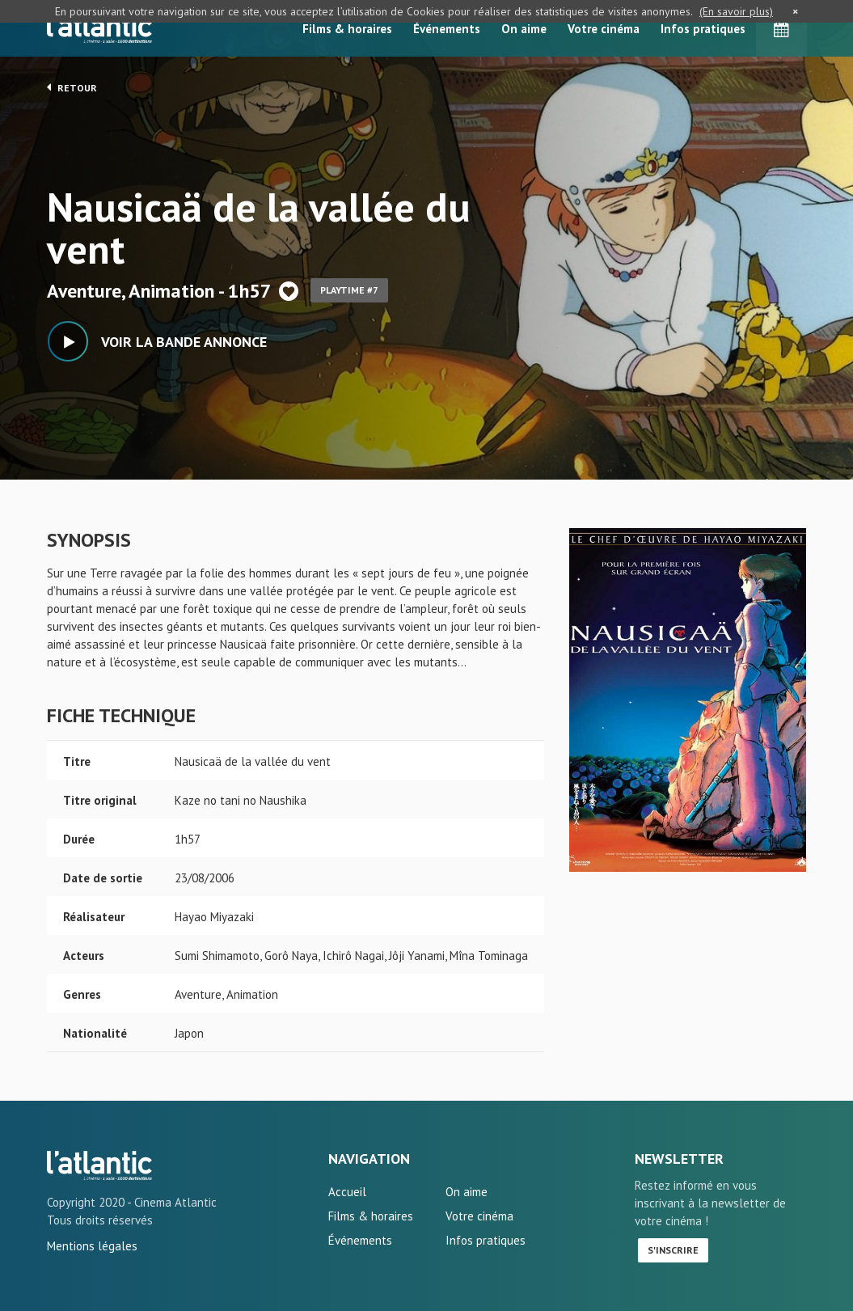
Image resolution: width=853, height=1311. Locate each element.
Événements (446, 28)
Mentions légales (92, 1246)
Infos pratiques (703, 28)
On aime (524, 28)
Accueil (347, 1191)
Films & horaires (347, 28)
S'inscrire (673, 1250)
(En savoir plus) (736, 11)
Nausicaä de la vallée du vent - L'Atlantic (99, 1165)
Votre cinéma (604, 28)
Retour (72, 87)
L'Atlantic (99, 28)
